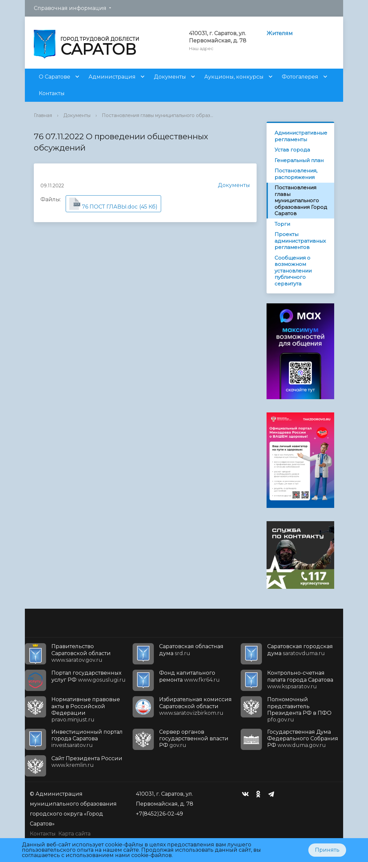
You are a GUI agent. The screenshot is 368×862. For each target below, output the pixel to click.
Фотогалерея (300, 77)
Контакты (52, 93)
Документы (170, 77)
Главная (43, 115)
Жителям (280, 33)
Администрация (112, 77)
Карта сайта (74, 834)
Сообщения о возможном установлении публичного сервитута (293, 271)
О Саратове (54, 77)
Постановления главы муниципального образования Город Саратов (301, 200)
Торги (282, 224)
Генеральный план (299, 160)
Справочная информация (70, 8)
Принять (327, 850)
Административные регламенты (301, 136)
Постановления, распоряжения (296, 173)
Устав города (292, 150)
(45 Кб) (113, 204)
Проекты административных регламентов (300, 240)
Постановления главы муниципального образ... (157, 115)
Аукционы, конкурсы (234, 77)
